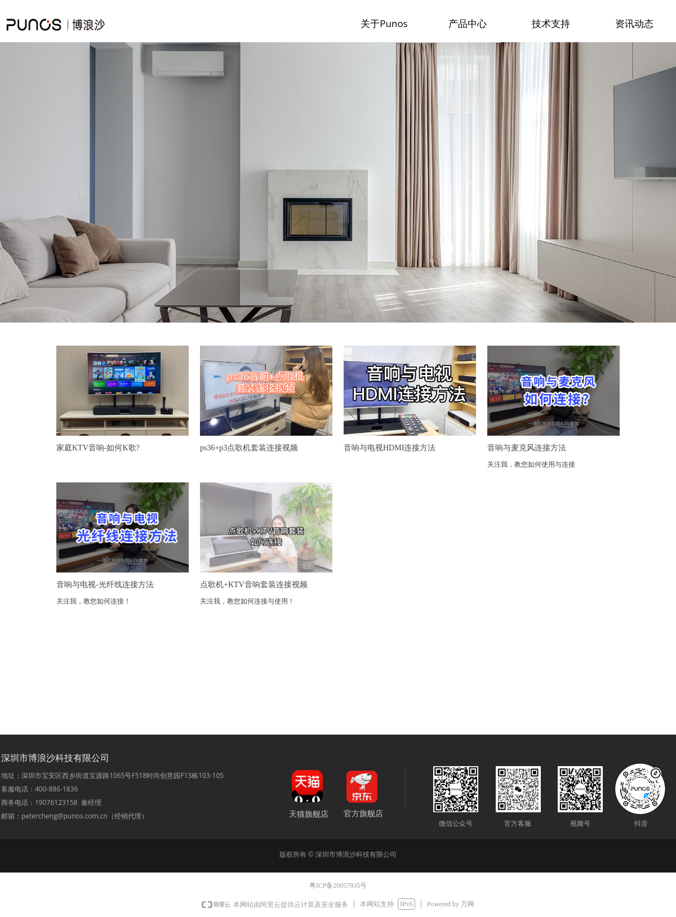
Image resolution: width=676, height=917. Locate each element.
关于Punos (384, 23)
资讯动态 (634, 23)
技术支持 (551, 23)
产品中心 (467, 23)
